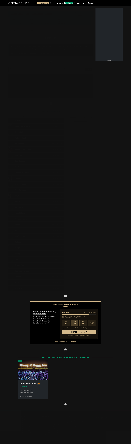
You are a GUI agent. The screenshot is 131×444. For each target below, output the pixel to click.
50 (83, 323)
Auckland (80, 15)
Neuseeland (27, 8)
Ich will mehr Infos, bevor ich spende (65, 341)
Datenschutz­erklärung (74, 425)
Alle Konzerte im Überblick (50, 435)
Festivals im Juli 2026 (25, 431)
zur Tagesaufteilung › (58, 116)
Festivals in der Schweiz (25, 421)
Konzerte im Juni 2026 (49, 429)
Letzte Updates (44, 22)
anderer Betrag (92, 323)
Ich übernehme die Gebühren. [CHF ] (76, 328)
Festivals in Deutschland (25, 423)
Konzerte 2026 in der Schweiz (51, 433)
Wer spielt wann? (19, 23)
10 (66, 323)
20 (74, 323)
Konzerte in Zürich (48, 421)
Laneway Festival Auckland (40, 8)
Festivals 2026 (22, 425)
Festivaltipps (22, 419)
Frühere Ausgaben (63, 22)
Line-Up (16, 22)
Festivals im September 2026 (27, 433)
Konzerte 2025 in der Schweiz (51, 431)
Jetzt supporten (43, 3)
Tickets (33, 23)
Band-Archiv (61, 23)
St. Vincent (56, 49)
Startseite (11, 8)
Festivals (19, 8)
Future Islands (45, 49)
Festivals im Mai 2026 (24, 427)
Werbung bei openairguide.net (76, 423)
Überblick (34, 22)
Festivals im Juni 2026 (25, 429)
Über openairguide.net (74, 419)
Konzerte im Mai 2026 (49, 427)
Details (88, 69)
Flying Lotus (36, 49)
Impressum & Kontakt (73, 427)
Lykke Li (81, 47)
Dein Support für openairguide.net (77, 421)
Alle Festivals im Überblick (26, 435)
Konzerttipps (46, 419)
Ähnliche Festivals (45, 23)
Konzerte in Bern (47, 423)
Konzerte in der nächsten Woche (52, 425)
